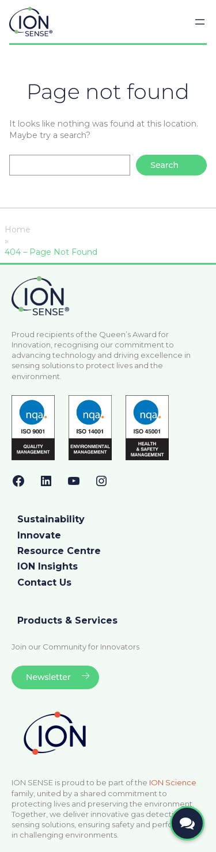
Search (164, 165)
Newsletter (48, 677)
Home (18, 229)
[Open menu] (200, 22)
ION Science (172, 782)
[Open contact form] (187, 823)
